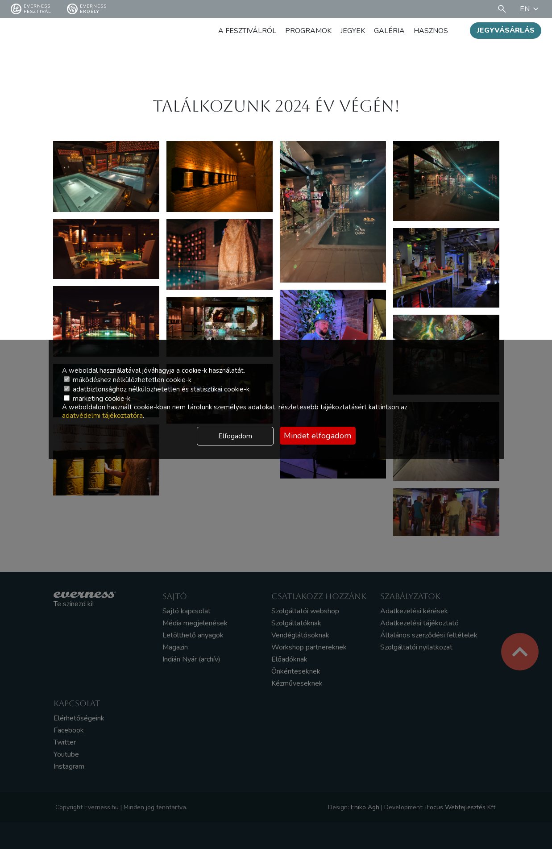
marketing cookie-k (97, 398)
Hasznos (431, 31)
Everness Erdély (87, 9)
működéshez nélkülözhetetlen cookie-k (127, 379)
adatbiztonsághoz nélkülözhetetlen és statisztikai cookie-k (156, 389)
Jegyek (352, 31)
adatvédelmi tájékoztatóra (102, 415)
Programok (308, 31)
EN (530, 9)
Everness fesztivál (31, 9)
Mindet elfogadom (317, 435)
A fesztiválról (247, 31)
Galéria (389, 31)
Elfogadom (235, 436)
